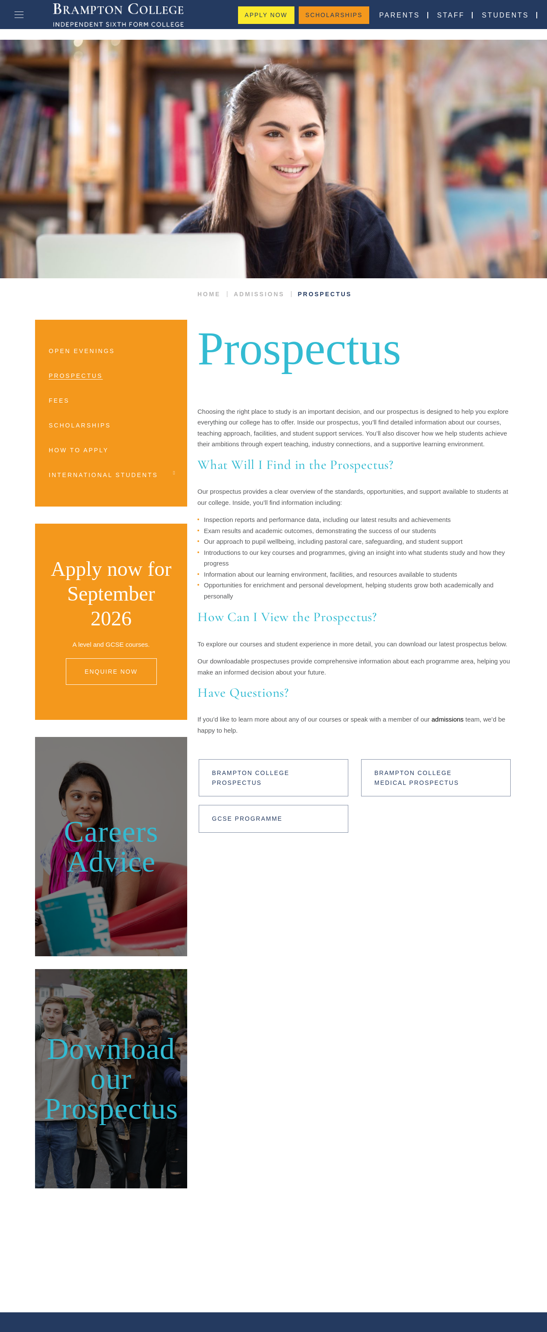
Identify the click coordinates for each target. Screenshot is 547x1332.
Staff (444, 20)
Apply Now (269, 20)
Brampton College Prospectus (248, 766)
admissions (430, 708)
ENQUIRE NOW (111, 647)
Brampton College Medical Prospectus (427, 766)
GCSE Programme (244, 807)
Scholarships (334, 20)
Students (495, 20)
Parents (396, 20)
